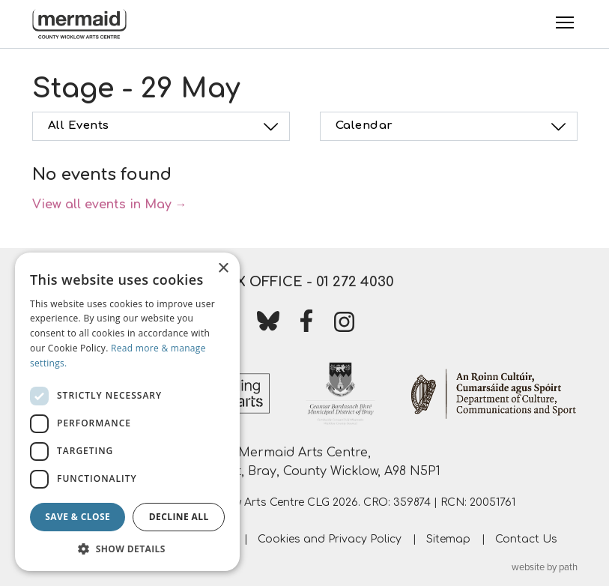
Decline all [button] (179, 516)
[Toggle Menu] (565, 22)
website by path (545, 567)
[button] (127, 548)
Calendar (453, 126)
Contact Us (526, 539)
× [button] (222, 268)
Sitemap (448, 539)
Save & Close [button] (77, 516)
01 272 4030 (355, 281)
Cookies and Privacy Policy (330, 539)
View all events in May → (109, 204)
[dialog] (127, 412)
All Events (165, 126)
